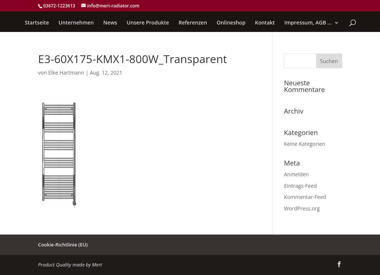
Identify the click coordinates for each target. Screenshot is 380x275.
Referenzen (192, 23)
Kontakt (265, 23)
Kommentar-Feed (305, 196)
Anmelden (296, 174)
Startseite (37, 23)
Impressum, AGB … (308, 23)
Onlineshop (231, 23)
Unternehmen (76, 23)
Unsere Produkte (148, 23)
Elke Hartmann (66, 72)
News (110, 23)
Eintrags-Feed (300, 185)
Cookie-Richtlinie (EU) (63, 244)
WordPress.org (302, 208)
